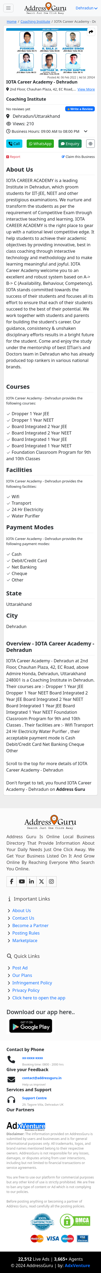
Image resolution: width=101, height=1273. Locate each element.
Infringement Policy (32, 983)
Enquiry (70, 143)
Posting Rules (26, 933)
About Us (21, 910)
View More (86, 89)
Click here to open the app (38, 998)
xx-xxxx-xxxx (32, 1058)
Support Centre (34, 1098)
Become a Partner (30, 925)
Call (14, 143)
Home (11, 21)
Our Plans (22, 975)
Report (13, 156)
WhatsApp (40, 143)
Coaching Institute (35, 21)
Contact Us (23, 918)
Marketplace (24, 940)
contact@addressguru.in (42, 1078)
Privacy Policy (26, 990)
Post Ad (20, 968)
